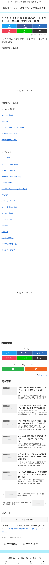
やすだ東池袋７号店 (9, 207)
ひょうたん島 (7, 219)
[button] (39, 31)
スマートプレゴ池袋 (9, 134)
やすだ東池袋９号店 (9, 140)
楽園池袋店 (6, 121)
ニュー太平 (6, 158)
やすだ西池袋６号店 (9, 244)
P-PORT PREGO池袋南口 (12, 177)
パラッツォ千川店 (8, 201)
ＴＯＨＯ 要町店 (8, 250)
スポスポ (5, 232)
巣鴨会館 (5, 226)
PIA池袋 (5, 195)
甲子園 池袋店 (7, 183)
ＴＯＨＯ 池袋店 (8, 170)
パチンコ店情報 (7, 343)
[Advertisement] (24, 72)
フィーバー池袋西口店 (10, 164)
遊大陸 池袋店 (7, 213)
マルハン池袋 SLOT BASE (13, 127)
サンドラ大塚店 (7, 238)
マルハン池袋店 (7, 115)
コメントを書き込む (24, 520)
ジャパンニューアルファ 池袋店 (14, 189)
